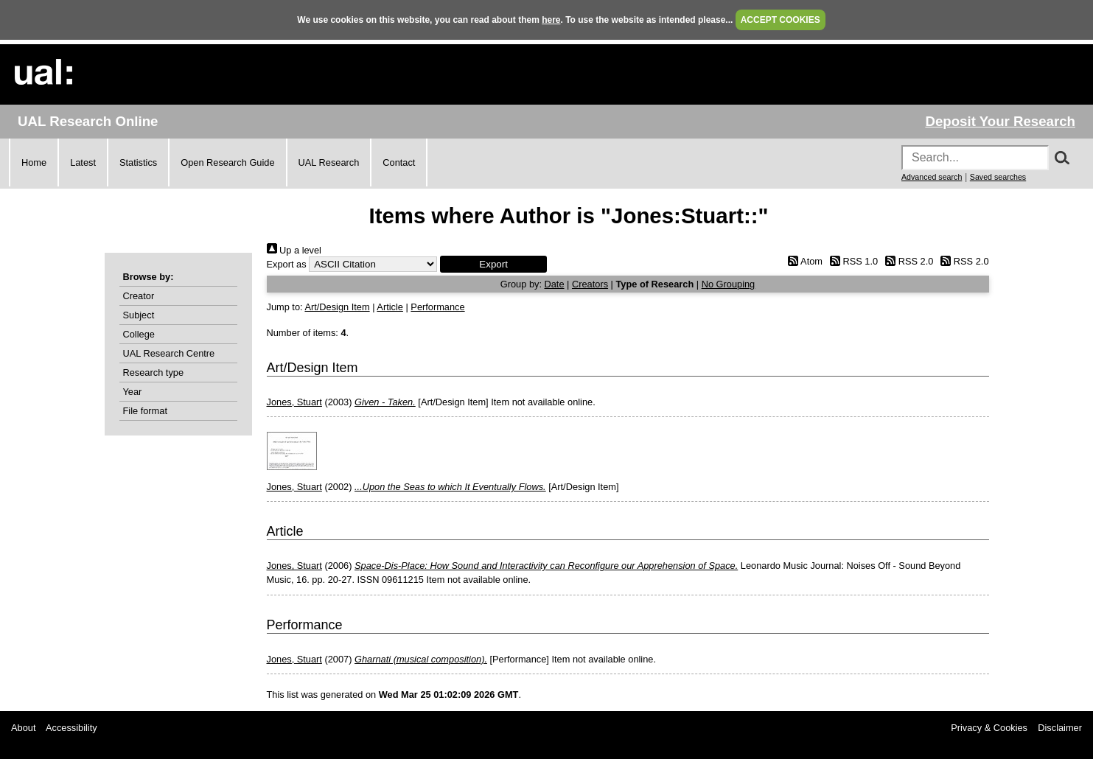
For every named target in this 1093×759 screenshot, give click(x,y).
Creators (590, 284)
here (551, 20)
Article (390, 306)
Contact (399, 162)
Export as (287, 264)
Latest (83, 162)
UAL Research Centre (169, 353)
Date (555, 284)
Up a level (294, 250)
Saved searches (998, 176)
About (23, 727)
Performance (437, 306)
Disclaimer (1060, 727)
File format (145, 410)
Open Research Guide (227, 162)
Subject (139, 315)
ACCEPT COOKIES (780, 20)
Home (33, 162)
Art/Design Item (336, 306)
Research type (153, 372)
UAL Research (329, 162)
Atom (803, 261)
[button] (493, 264)
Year (132, 391)
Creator (139, 295)
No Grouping (728, 284)
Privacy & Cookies (989, 727)
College (139, 334)
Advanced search (931, 176)
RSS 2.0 (907, 261)
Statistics (138, 162)
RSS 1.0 (852, 261)
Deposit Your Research (1000, 121)
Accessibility (71, 727)
